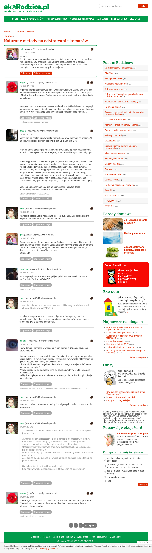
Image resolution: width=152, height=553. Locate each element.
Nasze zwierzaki (112, 195)
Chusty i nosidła (112, 164)
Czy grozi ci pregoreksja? (118, 400)
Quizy (108, 364)
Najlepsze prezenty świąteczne (123, 452)
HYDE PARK (111, 201)
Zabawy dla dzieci (113, 135)
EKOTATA (135, 18)
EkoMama (102, 18)
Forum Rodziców (26, 31)
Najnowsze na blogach (123, 321)
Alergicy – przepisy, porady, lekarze (121, 125)
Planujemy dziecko (114, 78)
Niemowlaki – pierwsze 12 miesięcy (121, 101)
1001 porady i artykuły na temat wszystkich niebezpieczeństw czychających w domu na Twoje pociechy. (125, 304)
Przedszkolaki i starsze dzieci (118, 130)
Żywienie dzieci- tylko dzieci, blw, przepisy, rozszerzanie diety (124, 113)
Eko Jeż (122, 330)
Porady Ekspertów (57, 18)
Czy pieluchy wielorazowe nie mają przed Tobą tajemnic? (125, 393)
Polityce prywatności (48, 548)
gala (22, 49)
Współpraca (82, 537)
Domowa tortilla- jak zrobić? (119, 332)
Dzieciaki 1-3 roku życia (116, 119)
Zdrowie (9, 36)
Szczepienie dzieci (113, 174)
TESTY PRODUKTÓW (32, 18)
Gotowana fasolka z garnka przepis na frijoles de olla (124, 328)
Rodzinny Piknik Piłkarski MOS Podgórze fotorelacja (125, 351)
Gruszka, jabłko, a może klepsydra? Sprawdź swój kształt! (128, 276)
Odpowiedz (26, 73)
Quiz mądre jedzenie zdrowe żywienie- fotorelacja (124, 337)
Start (15, 18)
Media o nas (58, 537)
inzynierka (24, 269)
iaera (22, 208)
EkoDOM (109, 73)
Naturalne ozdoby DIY (82, 18)
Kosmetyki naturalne (114, 158)
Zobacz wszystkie (139, 357)
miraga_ (23, 341)
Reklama (70, 537)
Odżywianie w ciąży (114, 89)
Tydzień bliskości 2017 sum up (120, 347)
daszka (23, 131)
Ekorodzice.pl (10, 31)
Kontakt (46, 537)
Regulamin (102, 537)
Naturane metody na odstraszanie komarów (46, 41)
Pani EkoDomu (119, 18)
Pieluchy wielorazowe (115, 153)
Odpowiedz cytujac (43, 73)
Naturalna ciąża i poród (116, 84)
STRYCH (109, 206)
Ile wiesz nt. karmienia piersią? (120, 397)
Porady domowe (117, 213)
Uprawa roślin (111, 180)
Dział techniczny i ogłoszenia (118, 68)
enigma (23, 82)
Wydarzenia (110, 140)
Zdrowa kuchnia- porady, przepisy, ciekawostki (121, 147)
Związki (108, 190)
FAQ (93, 537)
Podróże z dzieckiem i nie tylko (119, 185)
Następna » (90, 525)
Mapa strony (115, 537)
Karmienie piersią (113, 107)
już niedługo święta (115, 341)
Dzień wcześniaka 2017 (117, 344)
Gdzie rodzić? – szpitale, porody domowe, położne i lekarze (124, 95)
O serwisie (35, 537)
